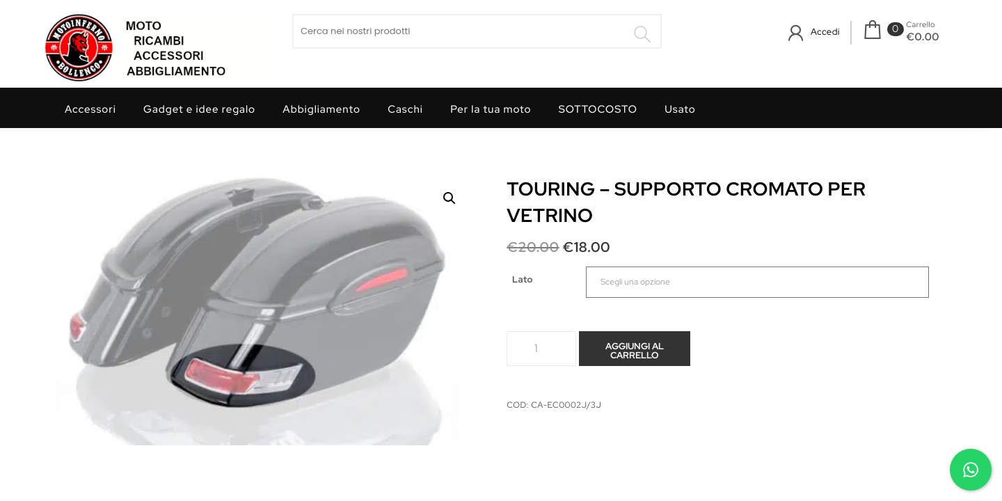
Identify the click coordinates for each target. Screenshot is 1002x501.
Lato (522, 279)
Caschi (405, 109)
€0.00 (922, 37)
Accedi (825, 32)
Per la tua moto (490, 109)
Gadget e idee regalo (199, 109)
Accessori (90, 109)
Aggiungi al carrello (634, 350)
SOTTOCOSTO (598, 109)
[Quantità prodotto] (541, 348)
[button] (449, 198)
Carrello (920, 25)
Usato (680, 109)
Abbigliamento (321, 109)
